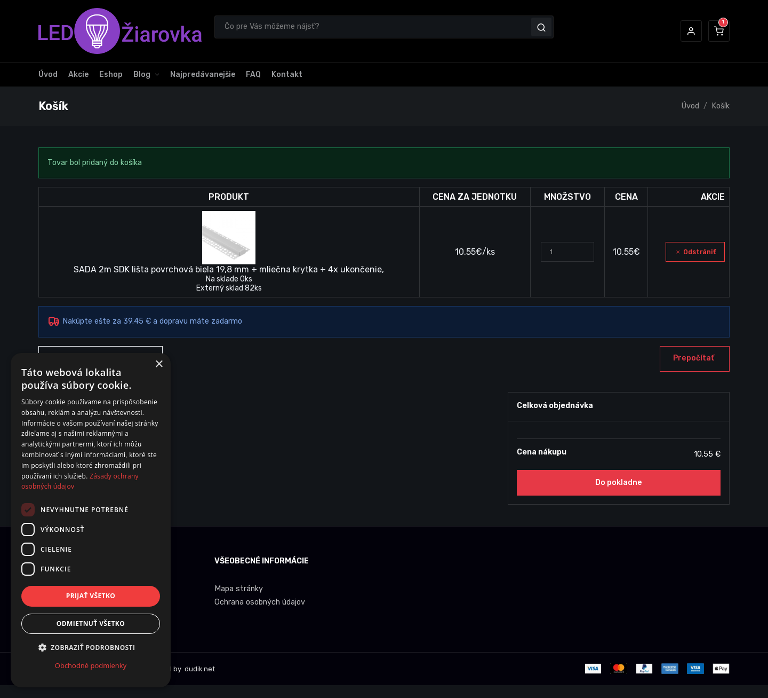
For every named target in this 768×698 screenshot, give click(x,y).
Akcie (78, 74)
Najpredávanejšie (202, 74)
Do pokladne (618, 482)
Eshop (111, 74)
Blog (141, 74)
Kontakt (286, 74)
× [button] (159, 364)
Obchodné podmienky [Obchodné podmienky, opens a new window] (90, 665)
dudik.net (199, 669)
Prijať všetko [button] (91, 595)
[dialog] (91, 520)
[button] (691, 31)
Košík (720, 106)
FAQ (253, 74)
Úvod (48, 74)
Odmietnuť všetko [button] (91, 623)
